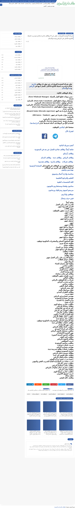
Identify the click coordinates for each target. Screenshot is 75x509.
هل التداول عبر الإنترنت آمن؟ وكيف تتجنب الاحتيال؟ (12, 147)
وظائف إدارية (69, 33)
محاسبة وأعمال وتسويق (37, 3)
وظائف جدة (57, 158)
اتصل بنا (42, 1)
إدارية (34, 84)
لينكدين (61, 127)
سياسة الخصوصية (37, 1)
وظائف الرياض (68, 158)
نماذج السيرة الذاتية (15, 1)
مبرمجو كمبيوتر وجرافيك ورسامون (60, 190)
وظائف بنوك (17, 41)
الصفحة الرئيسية (36, 166)
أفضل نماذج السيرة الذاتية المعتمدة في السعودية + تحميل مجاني (11, 118)
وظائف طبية (17, 62)
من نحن (53, 1)
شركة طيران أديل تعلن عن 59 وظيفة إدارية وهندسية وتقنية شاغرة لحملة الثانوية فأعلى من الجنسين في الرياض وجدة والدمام (66, 415)
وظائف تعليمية (17, 67)
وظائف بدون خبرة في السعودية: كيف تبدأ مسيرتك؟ (12, 125)
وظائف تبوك (17, 97)
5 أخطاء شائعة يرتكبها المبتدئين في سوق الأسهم (11, 140)
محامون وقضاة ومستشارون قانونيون (60, 186)
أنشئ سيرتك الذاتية (66, 145)
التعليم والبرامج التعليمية (64, 178)
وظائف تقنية (17, 59)
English (52, 3)
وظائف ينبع (18, 99)
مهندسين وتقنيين (50, 6)
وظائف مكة (18, 87)
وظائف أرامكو (17, 39)
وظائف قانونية (17, 69)
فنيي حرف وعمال (67, 198)
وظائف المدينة (17, 90)
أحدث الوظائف (30, 1)
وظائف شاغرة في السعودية (59, 507)
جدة (69, 88)
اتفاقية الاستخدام (48, 1)
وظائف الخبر (17, 85)
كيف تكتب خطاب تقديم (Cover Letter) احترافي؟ (11, 111)
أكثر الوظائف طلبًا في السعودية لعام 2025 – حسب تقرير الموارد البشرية (12, 114)
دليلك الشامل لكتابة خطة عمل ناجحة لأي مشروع (11, 164)
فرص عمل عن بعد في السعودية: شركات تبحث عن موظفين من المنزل (11, 121)
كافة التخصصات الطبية (65, 182)
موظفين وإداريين (46, 3)
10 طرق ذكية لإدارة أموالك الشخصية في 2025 (12, 155)
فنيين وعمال (11, 3)
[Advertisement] (37, 20)
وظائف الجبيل (17, 92)
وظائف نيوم (18, 46)
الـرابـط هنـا (34, 123)
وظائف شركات (67, 162)
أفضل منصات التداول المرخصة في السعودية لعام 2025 (11, 137)
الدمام (64, 88)
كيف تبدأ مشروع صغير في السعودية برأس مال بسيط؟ (11, 158)
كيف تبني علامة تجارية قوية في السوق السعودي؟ (11, 167)
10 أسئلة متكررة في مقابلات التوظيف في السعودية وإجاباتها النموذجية (12, 109)
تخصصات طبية (21, 3)
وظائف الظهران (17, 94)
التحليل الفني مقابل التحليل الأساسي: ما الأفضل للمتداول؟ (11, 143)
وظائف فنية (18, 64)
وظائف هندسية (43, 162)
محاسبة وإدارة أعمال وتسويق (62, 174)
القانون (45, 6)
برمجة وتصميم (28, 3)
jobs (28, 394)
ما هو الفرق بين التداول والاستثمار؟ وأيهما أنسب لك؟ (11, 134)
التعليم (16, 3)
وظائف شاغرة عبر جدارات (6, 1)
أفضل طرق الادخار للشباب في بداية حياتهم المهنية (12, 162)
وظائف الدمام (61, 33)
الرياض (31, 86)
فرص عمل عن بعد (23, 1)
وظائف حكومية (17, 43)
